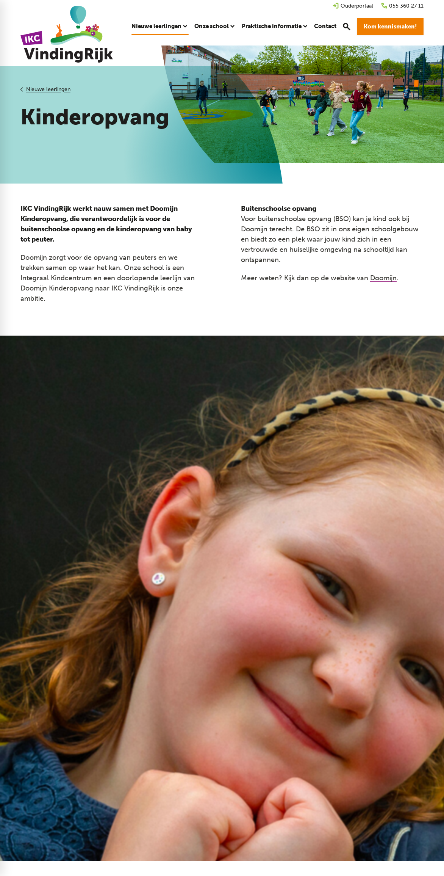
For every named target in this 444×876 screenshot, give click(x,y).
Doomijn (383, 278)
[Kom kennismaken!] (390, 26)
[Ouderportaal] (352, 6)
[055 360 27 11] (402, 6)
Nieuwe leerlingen (48, 89)
